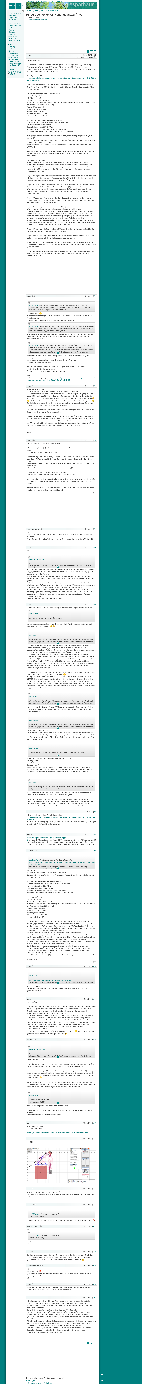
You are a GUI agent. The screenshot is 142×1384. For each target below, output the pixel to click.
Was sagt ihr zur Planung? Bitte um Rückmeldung (43, 1214)
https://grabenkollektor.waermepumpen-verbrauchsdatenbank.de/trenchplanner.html (57, 1133)
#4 (95, 529)
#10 (94, 966)
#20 (94, 1284)
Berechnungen (13, 66)
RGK (71, 67)
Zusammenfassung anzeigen (37, 20)
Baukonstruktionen (15, 26)
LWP (84, 539)
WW (64, 356)
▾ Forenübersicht (52, 11)
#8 (95, 834)
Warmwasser (13, 53)
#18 (94, 1252)
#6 (95, 604)
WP (34, 362)
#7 (95, 812)
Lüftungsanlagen (14, 62)
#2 (95, 386)
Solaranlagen (13, 57)
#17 (94, 1226)
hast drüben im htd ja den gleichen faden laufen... (45, 616)
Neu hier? (12, 20)
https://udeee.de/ (33, 1117)
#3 (95, 440)
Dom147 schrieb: (34, 1214)
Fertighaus (12, 28)
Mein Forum (12, 15)
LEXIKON (11, 70)
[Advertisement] (61, 36)
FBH (52, 457)
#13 (94, 1123)
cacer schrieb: (33, 614)
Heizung (11, 47)
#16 (94, 1205)
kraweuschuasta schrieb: (37, 559)
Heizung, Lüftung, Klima (35, 11)
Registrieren (12, 18)
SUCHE (11, 74)
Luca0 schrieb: (33, 305)
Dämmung (12, 32)
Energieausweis (14, 41)
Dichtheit (11, 34)
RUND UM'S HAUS (14, 72)
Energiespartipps (14, 64)
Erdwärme (12, 51)
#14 (94, 1139)
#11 (94, 999)
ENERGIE (11, 45)
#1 (95, 296)
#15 (94, 1189)
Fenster (11, 30)
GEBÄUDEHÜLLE (14, 24)
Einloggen (31, 1380)
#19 (94, 1266)
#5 (95, 547)
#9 (95, 850)
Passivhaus (12, 36)
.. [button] (58, 353)
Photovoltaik (13, 59)
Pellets (11, 49)
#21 (94, 1298)
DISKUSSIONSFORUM (15, 13)
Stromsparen (13, 55)
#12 (94, 1040)
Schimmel (12, 38)
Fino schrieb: (32, 976)
